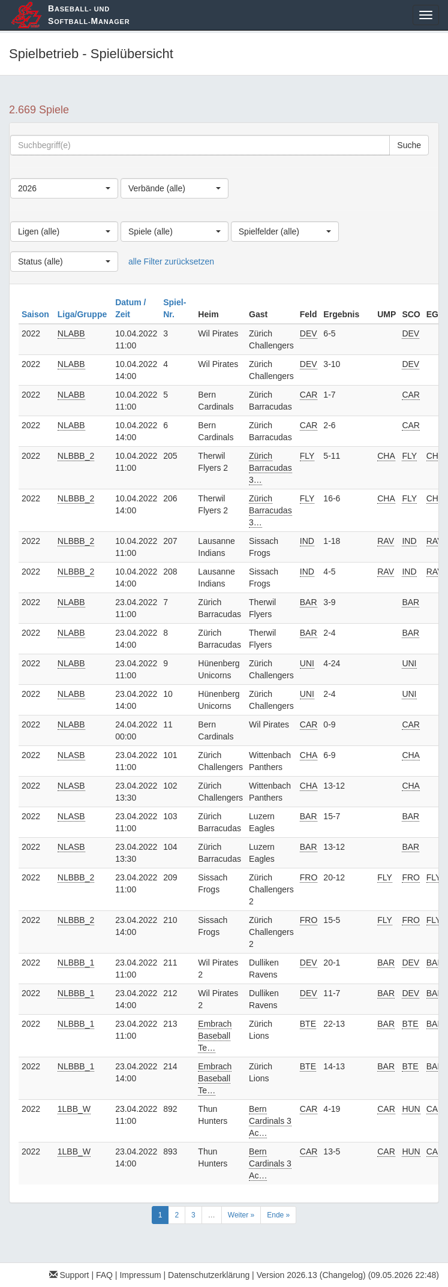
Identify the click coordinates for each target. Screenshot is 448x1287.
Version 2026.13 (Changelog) (311, 1275)
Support (69, 1275)
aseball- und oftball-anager (89, 15)
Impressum (140, 1275)
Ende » (278, 1215)
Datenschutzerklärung (208, 1275)
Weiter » (241, 1215)
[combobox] (64, 188)
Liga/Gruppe (83, 314)
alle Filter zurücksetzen (171, 261)
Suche (409, 145)
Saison (37, 314)
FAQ (104, 1275)
